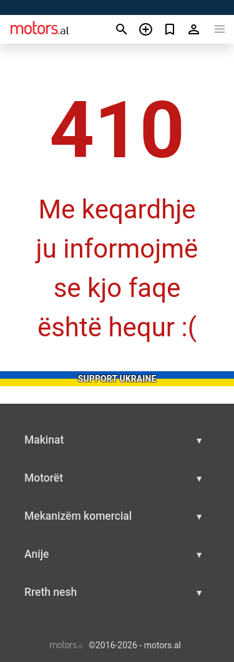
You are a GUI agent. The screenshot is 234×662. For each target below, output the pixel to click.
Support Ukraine (117, 379)
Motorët (43, 478)
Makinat (44, 440)
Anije (36, 554)
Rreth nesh (50, 592)
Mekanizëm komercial (78, 516)
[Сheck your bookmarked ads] (170, 29)
